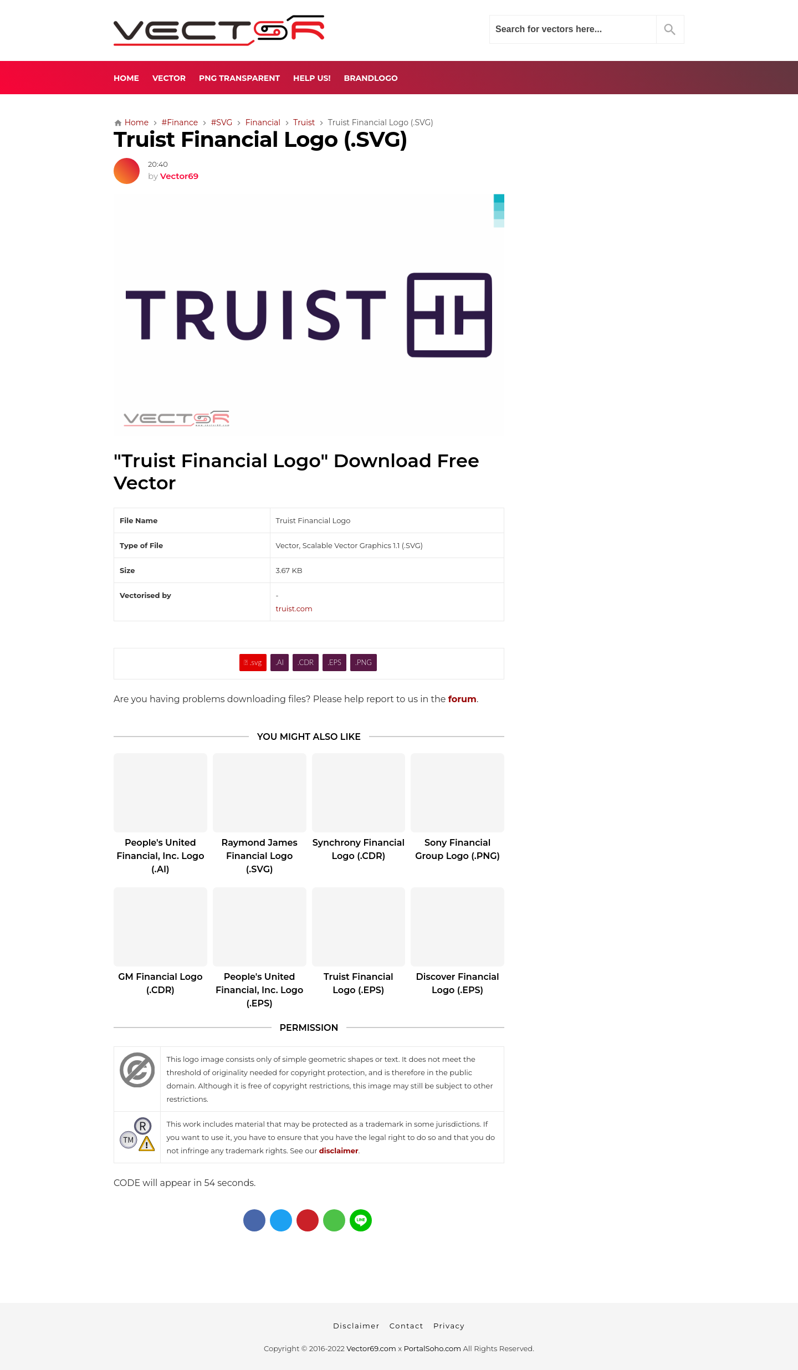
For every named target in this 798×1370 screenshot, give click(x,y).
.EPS (334, 662)
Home (126, 78)
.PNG (363, 662)
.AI (279, 662)
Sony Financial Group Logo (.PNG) (457, 849)
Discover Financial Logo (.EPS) (457, 983)
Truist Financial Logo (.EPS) (358, 983)
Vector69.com (371, 1348)
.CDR (306, 662)
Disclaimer (356, 1325)
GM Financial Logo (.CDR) (160, 983)
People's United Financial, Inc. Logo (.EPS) (259, 990)
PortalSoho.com (433, 1348)
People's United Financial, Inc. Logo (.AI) (160, 856)
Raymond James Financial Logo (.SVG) (260, 856)
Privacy (449, 1325)
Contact (407, 1325)
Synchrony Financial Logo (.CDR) (359, 849)
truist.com (294, 608)
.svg (253, 662)
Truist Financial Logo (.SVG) (260, 139)
